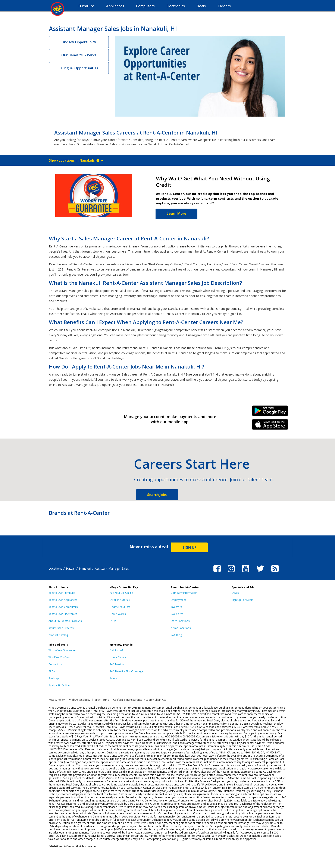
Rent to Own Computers (63, 607)
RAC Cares (177, 614)
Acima (113, 678)
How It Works (118, 614)
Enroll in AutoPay (120, 600)
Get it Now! (116, 650)
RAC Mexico (117, 664)
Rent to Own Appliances (62, 600)
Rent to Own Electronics (62, 614)
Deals (235, 593)
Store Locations (180, 621)
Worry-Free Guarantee (62, 650)
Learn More (176, 213)
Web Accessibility (79, 700)
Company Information (184, 593)
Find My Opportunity (79, 42)
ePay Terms (102, 700)
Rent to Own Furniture (61, 593)
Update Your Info (120, 607)
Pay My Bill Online (59, 685)
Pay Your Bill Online (121, 593)
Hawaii (70, 568)
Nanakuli (85, 568)
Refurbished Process (60, 628)
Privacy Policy (56, 700)
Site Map (53, 678)
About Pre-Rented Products (65, 621)
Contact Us (55, 664)
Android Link (270, 412)
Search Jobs (157, 494)
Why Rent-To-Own (59, 657)
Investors (176, 607)
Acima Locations (181, 628)
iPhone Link (270, 426)
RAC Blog (176, 635)
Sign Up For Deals (242, 600)
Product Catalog (58, 635)
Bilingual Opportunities (79, 68)
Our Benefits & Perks (78, 55)
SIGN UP (190, 547)
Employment (178, 600)
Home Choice (118, 657)
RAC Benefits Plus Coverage (126, 671)
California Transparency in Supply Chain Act (139, 700)
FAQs (113, 621)
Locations (55, 568)
